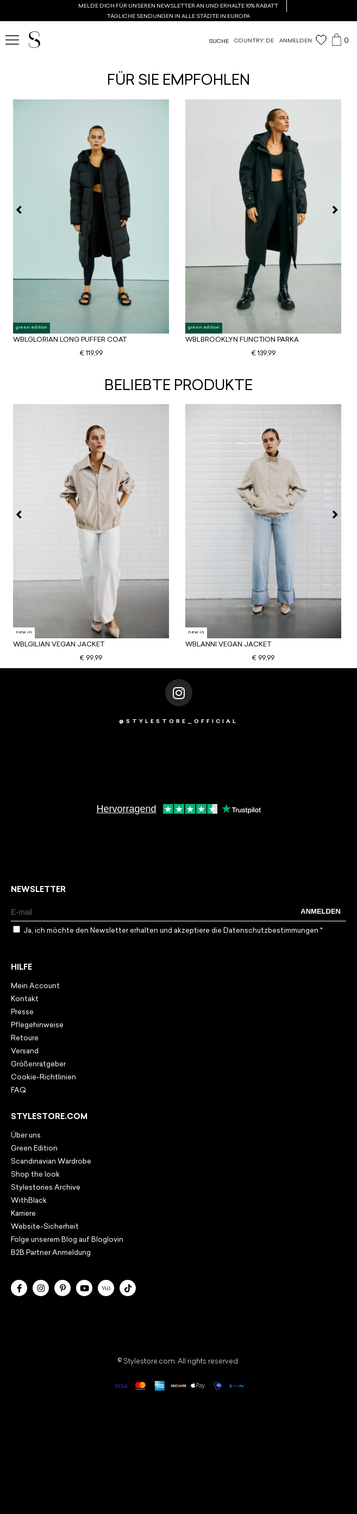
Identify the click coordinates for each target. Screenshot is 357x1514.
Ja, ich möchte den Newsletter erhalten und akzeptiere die (173, 930)
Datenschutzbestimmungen (271, 930)
